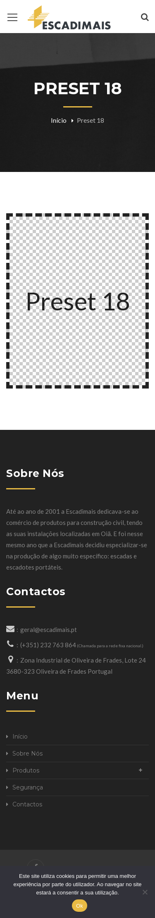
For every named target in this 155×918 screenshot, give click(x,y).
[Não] (145, 892)
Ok (79, 906)
